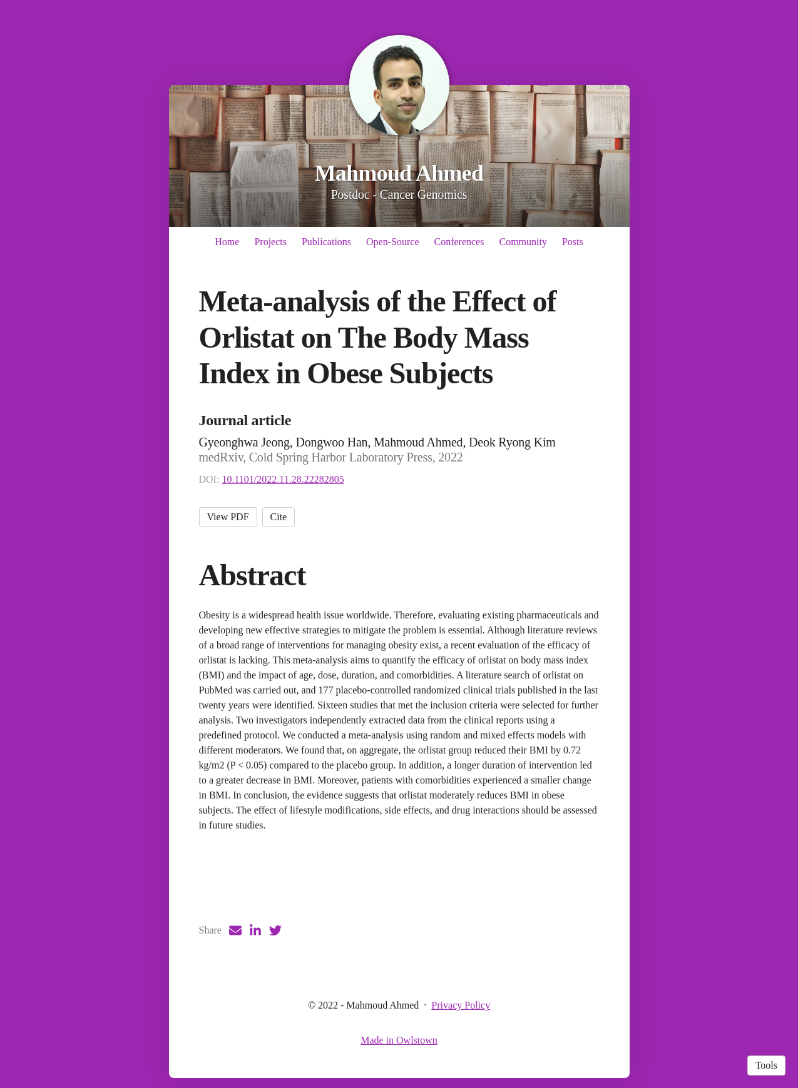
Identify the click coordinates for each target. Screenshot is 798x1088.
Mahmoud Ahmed (399, 173)
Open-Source (392, 241)
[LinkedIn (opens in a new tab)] (255, 930)
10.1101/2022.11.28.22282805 (283, 479)
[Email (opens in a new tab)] (235, 930)
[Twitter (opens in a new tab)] (275, 930)
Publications (326, 241)
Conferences (459, 241)
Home (227, 241)
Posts (572, 241)
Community (522, 241)
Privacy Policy (460, 1005)
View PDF (228, 516)
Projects (270, 241)
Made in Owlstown (399, 1040)
